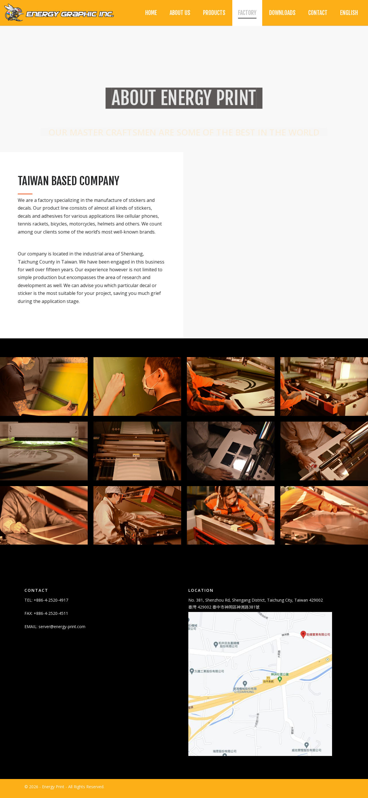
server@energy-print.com (62, 630)
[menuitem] (349, 13)
